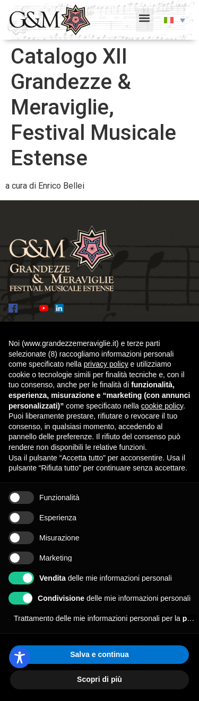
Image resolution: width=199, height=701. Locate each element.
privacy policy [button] (106, 364)
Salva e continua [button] (99, 654)
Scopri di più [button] (99, 679)
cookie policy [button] (162, 406)
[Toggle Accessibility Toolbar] (19, 657)
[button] (144, 20)
